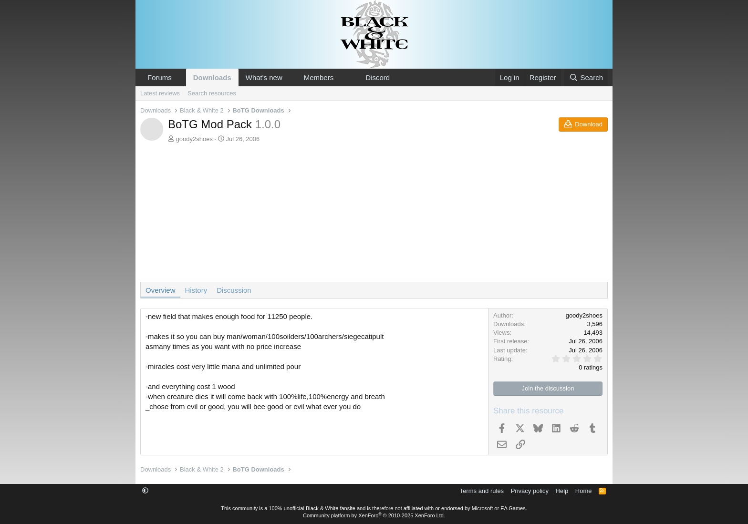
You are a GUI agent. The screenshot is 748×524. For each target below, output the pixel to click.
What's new (264, 77)
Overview (160, 290)
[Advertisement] (374, 215)
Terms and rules (482, 490)
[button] (179, 77)
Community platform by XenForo (374, 515)
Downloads (212, 77)
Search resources (211, 93)
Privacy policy (530, 490)
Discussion (234, 290)
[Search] (586, 77)
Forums (159, 77)
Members (319, 77)
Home (583, 490)
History (196, 290)
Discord (377, 77)
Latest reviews (160, 93)
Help (562, 490)
